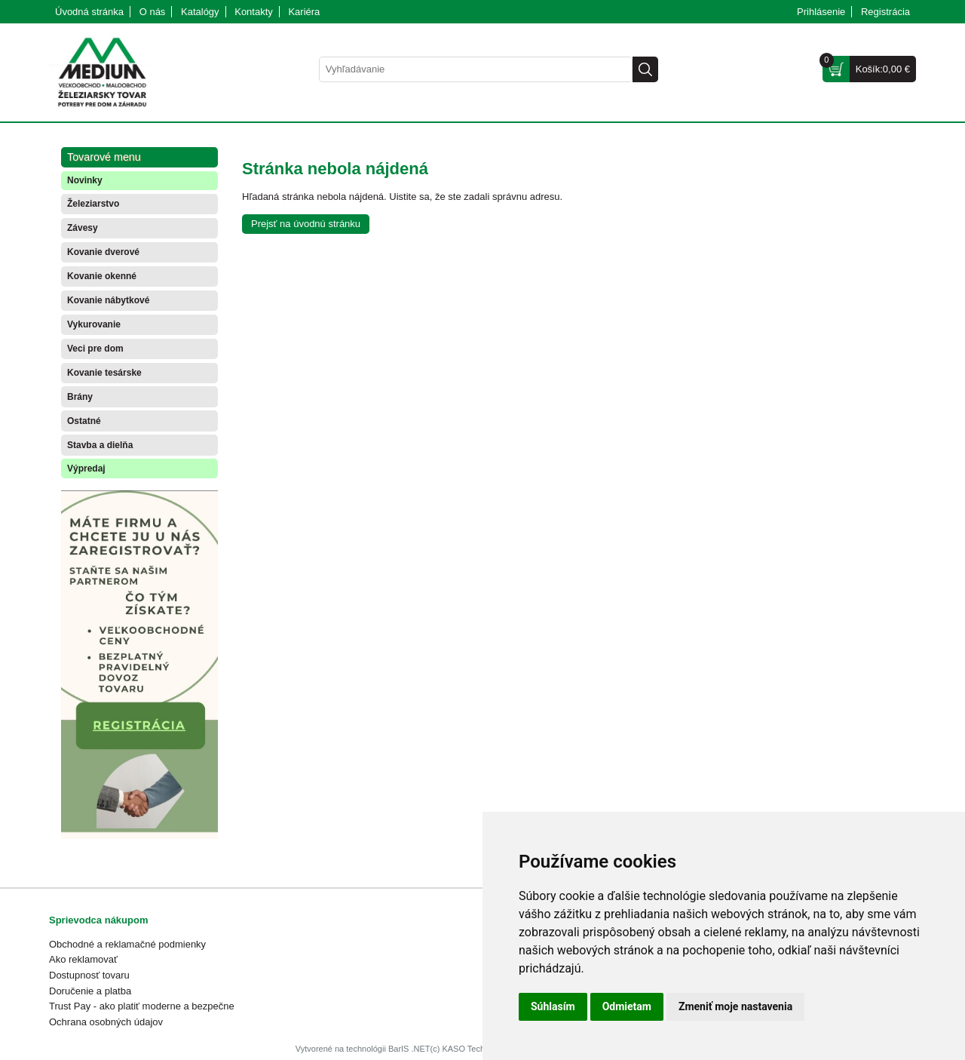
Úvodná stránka (89, 11)
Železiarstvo (93, 203)
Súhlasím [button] (553, 1006)
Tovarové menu (104, 157)
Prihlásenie (821, 11)
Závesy (82, 228)
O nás (152, 11)
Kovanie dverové (103, 252)
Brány (80, 397)
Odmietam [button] (626, 1006)
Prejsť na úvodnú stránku (305, 223)
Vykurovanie (94, 324)
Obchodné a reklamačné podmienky (127, 944)
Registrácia (885, 11)
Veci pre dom (95, 348)
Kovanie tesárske (104, 372)
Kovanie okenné (101, 276)
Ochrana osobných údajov (106, 1022)
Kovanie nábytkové (108, 300)
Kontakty (253, 11)
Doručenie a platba (90, 991)
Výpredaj (86, 468)
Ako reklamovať (83, 959)
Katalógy (200, 11)
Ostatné (84, 421)
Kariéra (304, 11)
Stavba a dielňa (100, 445)
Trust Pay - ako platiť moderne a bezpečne (141, 1006)
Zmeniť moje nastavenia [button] (735, 1006)
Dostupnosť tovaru (89, 975)
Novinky (85, 180)
